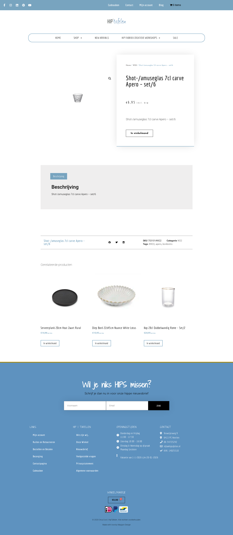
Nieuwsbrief (82, 449)
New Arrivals (102, 37)
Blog (161, 5)
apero (159, 244)
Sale (175, 37)
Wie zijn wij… (82, 435)
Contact (129, 5)
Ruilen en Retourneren (44, 442)
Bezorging (38, 456)
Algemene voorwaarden (87, 470)
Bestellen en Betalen (43, 449)
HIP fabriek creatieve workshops (141, 38)
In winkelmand (139, 133)
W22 (135, 65)
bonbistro (168, 244)
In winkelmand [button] (50, 343)
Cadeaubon (113, 5)
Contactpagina (40, 463)
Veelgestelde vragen (86, 456)
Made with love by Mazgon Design (116, 525)
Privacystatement (84, 463)
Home (58, 37)
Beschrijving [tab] (58, 176)
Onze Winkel (82, 442)
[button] (110, 78)
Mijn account (146, 5)
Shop (78, 38)
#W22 (152, 244)
